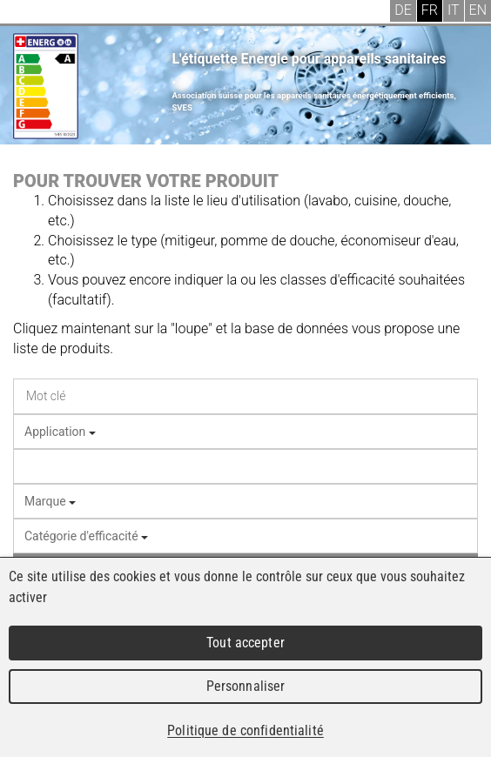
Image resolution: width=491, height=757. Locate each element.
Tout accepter (245, 642)
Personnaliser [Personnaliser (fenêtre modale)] (246, 686)
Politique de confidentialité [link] (245, 730)
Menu (26, 13)
